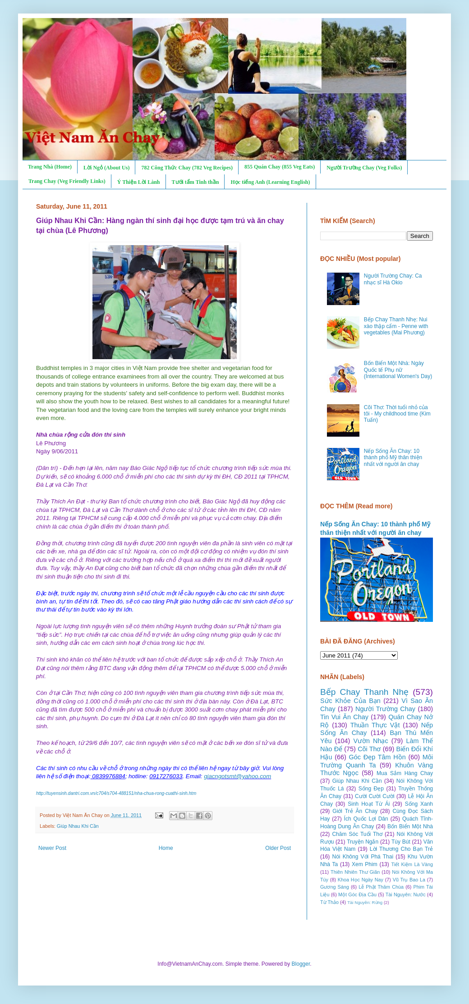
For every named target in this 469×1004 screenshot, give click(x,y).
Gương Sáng (334, 887)
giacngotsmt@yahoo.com (237, 776)
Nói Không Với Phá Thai (363, 856)
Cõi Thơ (369, 749)
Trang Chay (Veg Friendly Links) (67, 181)
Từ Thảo (329, 902)
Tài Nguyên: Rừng (364, 902)
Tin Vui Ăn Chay (344, 717)
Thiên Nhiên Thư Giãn (355, 872)
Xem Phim (364, 864)
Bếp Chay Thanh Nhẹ (364, 692)
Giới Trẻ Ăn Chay (354, 811)
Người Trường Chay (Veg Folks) (364, 167)
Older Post (278, 848)
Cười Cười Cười (375, 796)
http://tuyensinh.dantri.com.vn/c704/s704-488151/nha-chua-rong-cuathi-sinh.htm (116, 793)
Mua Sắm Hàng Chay (405, 773)
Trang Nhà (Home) (50, 167)
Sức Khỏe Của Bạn (350, 700)
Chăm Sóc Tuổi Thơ (357, 834)
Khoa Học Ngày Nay (360, 879)
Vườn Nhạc (370, 740)
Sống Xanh (419, 804)
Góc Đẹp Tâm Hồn (377, 757)
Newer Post (52, 848)
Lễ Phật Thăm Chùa (381, 887)
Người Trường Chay (385, 708)
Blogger (301, 964)
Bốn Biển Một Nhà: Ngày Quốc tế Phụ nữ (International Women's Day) (398, 369)
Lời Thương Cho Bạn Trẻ (401, 849)
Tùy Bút (400, 842)
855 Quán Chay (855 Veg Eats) (279, 167)
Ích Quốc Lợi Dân (366, 819)
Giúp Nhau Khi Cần (78, 826)
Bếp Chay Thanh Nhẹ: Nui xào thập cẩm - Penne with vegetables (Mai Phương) (396, 326)
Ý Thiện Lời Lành (138, 182)
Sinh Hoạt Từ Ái (369, 804)
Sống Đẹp (371, 788)
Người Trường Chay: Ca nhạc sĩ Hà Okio (393, 279)
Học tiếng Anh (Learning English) (270, 182)
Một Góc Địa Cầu (357, 894)
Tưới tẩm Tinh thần (195, 182)
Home (166, 848)
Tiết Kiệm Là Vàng (412, 864)
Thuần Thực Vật (375, 725)
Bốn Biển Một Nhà (410, 826)
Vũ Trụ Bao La (409, 879)
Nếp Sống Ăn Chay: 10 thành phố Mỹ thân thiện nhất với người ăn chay (393, 457)
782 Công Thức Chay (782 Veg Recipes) (186, 167)
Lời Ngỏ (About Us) (106, 167)
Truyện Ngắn (362, 842)
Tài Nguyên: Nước (406, 894)
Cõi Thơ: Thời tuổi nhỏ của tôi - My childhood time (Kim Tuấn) (397, 414)
